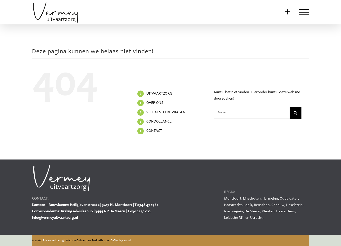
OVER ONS (154, 103)
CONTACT (154, 131)
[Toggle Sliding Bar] (287, 12)
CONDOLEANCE (158, 121)
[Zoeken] (295, 113)
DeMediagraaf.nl (121, 240)
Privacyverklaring (53, 240)
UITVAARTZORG (159, 94)
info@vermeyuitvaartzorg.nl (55, 218)
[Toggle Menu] (304, 12)
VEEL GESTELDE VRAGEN (165, 112)
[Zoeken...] (252, 113)
